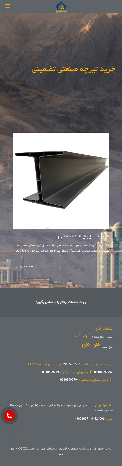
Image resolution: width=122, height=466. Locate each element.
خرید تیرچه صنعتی (83, 235)
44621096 (97, 419)
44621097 (81, 419)
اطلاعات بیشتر (24, 266)
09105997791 (87, 364)
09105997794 (86, 380)
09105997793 (67, 372)
